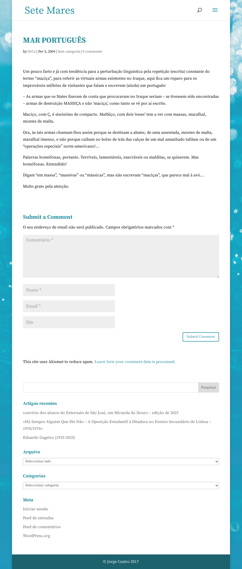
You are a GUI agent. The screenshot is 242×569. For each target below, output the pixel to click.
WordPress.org (36, 535)
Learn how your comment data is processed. (135, 361)
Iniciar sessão (35, 509)
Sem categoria (69, 51)
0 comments (92, 51)
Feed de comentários (42, 526)
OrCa (32, 51)
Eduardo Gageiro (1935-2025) (49, 437)
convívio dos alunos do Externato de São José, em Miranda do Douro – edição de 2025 (101, 412)
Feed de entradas (38, 517)
